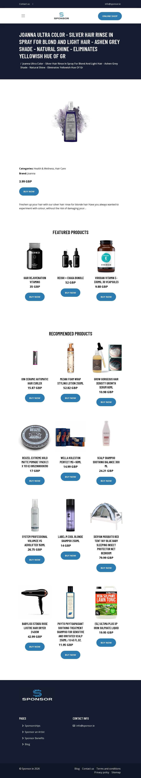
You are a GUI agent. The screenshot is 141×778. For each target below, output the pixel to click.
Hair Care (60, 168)
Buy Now (29, 191)
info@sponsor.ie (113, 4)
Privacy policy (101, 772)
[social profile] (32, 4)
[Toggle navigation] (23, 16)
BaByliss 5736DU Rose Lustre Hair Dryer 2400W (35, 628)
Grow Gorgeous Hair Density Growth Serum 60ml (106, 383)
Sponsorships (32, 725)
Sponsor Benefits (34, 738)
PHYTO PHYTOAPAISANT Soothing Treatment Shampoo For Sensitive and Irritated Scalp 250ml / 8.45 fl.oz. (70, 632)
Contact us (88, 768)
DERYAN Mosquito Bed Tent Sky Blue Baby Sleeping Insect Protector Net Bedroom (106, 545)
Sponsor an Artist (34, 732)
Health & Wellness (44, 168)
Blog (27, 744)
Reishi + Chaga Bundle (70, 278)
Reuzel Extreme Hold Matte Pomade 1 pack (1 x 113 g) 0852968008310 (35, 462)
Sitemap (116, 772)
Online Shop (109, 16)
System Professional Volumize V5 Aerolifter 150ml (35, 541)
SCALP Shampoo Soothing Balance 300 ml (106, 462)
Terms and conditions (108, 768)
